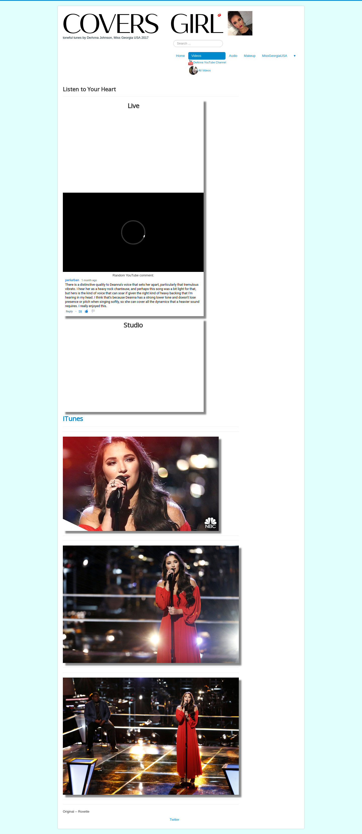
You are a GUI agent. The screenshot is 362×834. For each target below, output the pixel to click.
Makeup (249, 56)
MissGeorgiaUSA (274, 56)
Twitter (174, 819)
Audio (233, 56)
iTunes (73, 418)
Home (180, 56)
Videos (196, 56)
